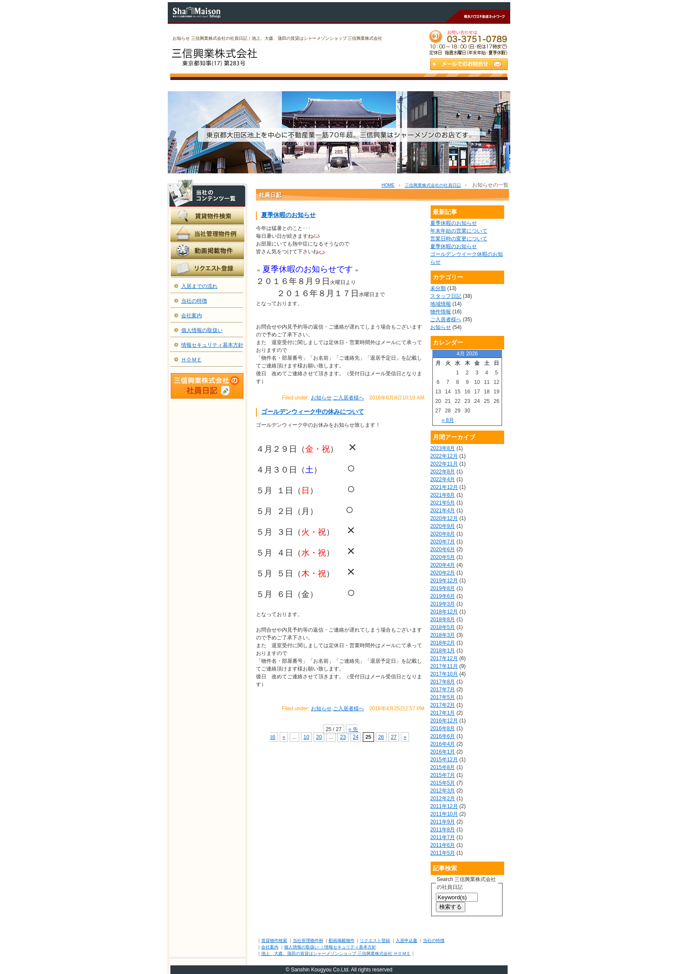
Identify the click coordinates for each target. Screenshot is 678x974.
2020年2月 (442, 573)
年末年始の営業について (458, 231)
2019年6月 (442, 596)
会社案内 (191, 316)
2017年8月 (442, 682)
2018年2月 (442, 643)
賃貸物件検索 (274, 940)
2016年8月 (442, 728)
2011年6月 (442, 845)
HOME (387, 185)
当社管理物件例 (308, 940)
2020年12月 (444, 518)
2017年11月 (444, 666)
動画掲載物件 (342, 940)
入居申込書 (406, 940)
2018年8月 (442, 619)
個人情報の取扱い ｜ (304, 947)
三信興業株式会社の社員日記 (433, 185)
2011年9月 (442, 822)
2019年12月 (444, 581)
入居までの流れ (199, 286)
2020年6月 (442, 549)
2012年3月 (442, 791)
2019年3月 (442, 604)
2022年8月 (442, 472)
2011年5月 (442, 853)
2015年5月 (442, 783)
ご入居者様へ (348, 398)
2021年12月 (444, 487)
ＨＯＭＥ (191, 360)
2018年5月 (442, 627)
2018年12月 (444, 612)
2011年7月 (442, 837)
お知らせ (321, 398)
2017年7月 (442, 690)
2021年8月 (442, 495)
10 (306, 737)
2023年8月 (442, 448)
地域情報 (440, 304)
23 (342, 737)
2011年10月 (444, 814)
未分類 (438, 288)
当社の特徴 (194, 301)
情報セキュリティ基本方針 (212, 345)
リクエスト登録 (375, 940)
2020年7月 (442, 542)
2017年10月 (444, 674)
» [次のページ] (404, 737)
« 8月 (447, 420)
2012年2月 (442, 798)
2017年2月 (442, 705)
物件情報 (440, 312)
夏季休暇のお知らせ (288, 214)
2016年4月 (442, 744)
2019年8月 (442, 588)
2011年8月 (442, 830)
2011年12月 (444, 806)
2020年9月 (442, 526)
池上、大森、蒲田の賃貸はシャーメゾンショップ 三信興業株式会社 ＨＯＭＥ (336, 953)
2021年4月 (442, 511)
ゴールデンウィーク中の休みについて (312, 411)
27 (394, 737)
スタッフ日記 (445, 296)
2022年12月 (444, 456)
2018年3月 (442, 635)
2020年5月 (442, 557)
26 (381, 737)
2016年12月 (444, 721)
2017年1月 (442, 713)
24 (355, 737)
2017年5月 (442, 697)
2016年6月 (442, 736)
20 (319, 737)
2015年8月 (442, 767)
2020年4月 (442, 565)
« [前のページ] (283, 737)
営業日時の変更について (458, 239)
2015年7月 (442, 775)
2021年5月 (442, 503)
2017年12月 (444, 658)
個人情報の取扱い (202, 330)
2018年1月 (442, 651)
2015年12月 (444, 760)
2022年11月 (444, 464)
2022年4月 (442, 479)
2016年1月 (442, 752)
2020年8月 (442, 534)
